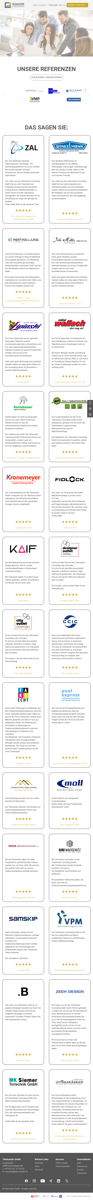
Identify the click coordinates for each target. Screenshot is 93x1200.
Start (35, 5)
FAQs (68, 1196)
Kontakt (80, 1170)
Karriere (79, 1196)
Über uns (62, 5)
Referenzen (53, 5)
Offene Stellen (62, 1163)
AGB (79, 1163)
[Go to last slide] (4, 95)
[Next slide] (89, 95)
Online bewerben (63, 1166)
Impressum (82, 1173)
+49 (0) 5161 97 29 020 (14, 1169)
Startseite (39, 1163)
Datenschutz (82, 1166)
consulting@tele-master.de (16, 1171)
